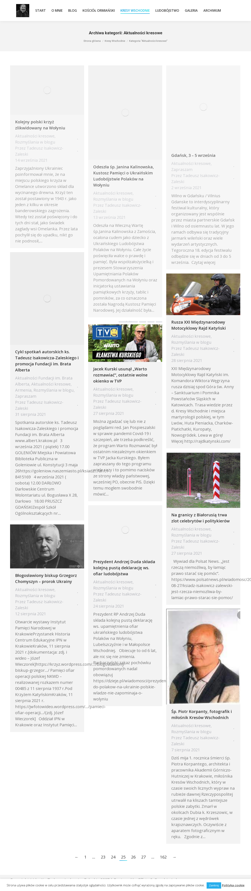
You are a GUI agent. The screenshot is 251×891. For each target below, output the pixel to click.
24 (113, 857)
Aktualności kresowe (51, 384)
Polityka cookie (233, 885)
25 (123, 857)
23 (103, 857)
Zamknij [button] (214, 885)
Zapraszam (25, 396)
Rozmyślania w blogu (53, 390)
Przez (39, 405)
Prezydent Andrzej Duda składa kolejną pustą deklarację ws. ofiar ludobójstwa (124, 568)
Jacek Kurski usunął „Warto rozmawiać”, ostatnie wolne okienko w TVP (120, 375)
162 (163, 857)
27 (143, 857)
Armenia (23, 390)
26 (133, 857)
